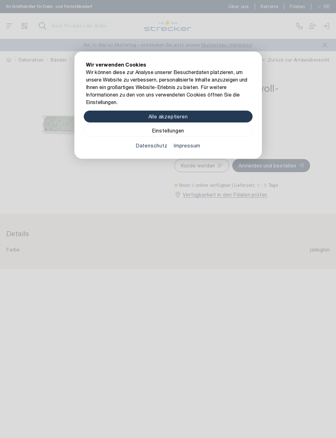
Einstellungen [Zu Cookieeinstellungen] (168, 130)
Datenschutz (152, 145)
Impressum (186, 145)
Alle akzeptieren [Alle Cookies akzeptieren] (168, 116)
